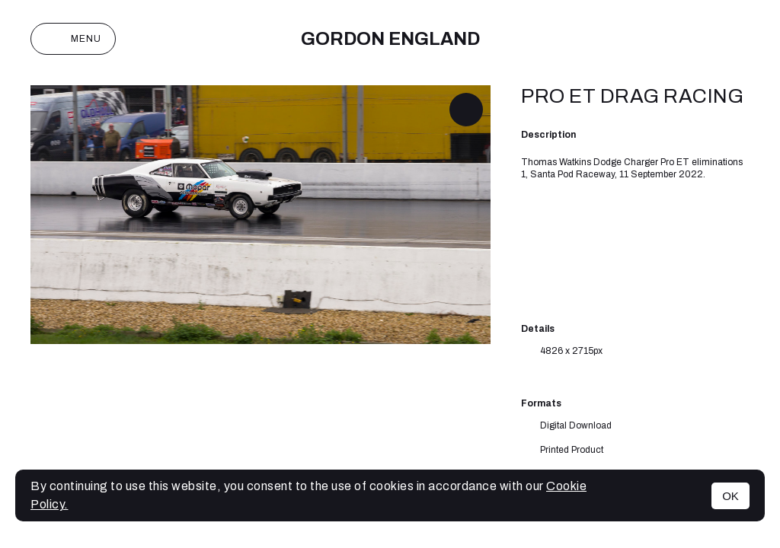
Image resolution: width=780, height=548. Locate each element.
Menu (73, 39)
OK (730, 495)
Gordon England (390, 39)
